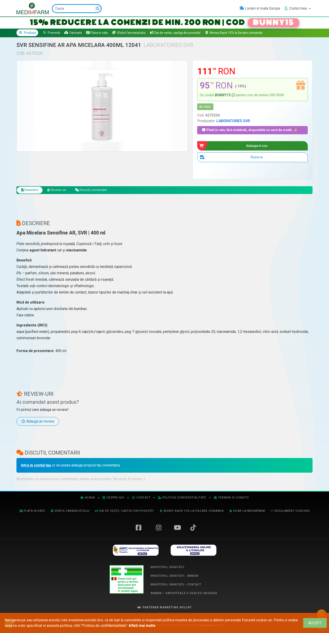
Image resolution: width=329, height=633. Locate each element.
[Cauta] (77, 8)
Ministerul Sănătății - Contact (176, 586)
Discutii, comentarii (98, 191)
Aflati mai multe (142, 625)
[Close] (315, 623)
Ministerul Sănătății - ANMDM (174, 577)
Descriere (31, 191)
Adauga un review (37, 423)
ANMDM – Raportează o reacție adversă (184, 595)
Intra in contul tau (36, 467)
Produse (27, 33)
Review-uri (60, 191)
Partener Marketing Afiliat (164, 609)
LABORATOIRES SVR (233, 121)
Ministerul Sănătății (167, 569)
